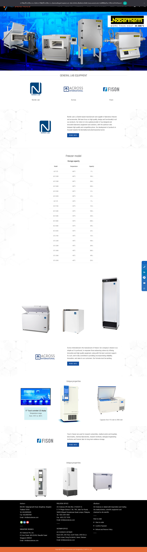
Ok (125, 3)
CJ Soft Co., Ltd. (87, 549)
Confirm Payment (101, 525)
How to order (100, 522)
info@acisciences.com (31, 517)
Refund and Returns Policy (104, 529)
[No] (144, 3)
